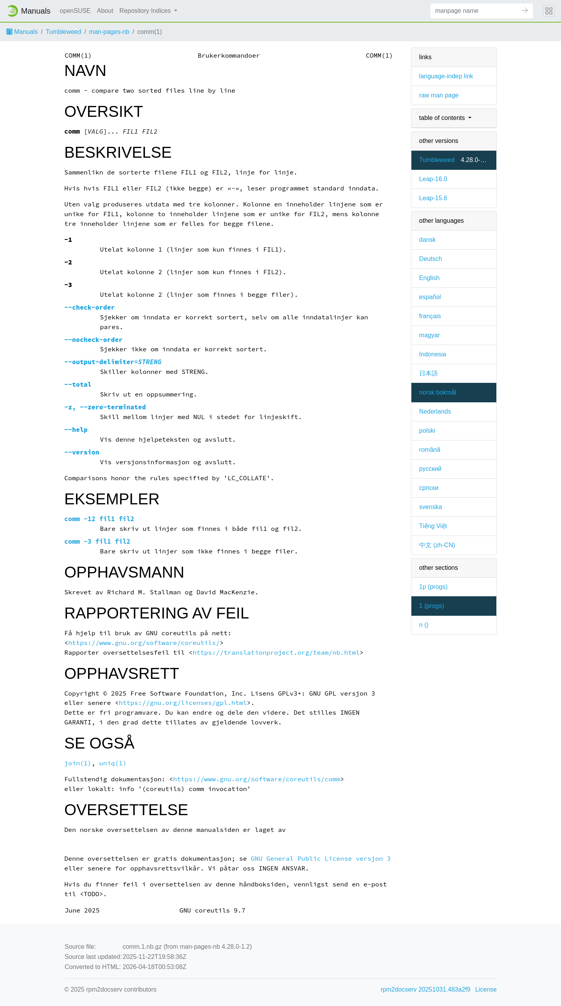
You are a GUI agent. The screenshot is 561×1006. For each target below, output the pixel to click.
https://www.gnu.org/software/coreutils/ (144, 643)
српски (429, 488)
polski (427, 430)
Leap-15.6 (433, 198)
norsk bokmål (437, 392)
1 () (431, 606)
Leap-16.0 (433, 179)
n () (424, 625)
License (486, 989)
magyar (429, 335)
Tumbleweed (63, 31)
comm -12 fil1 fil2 (99, 519)
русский (430, 468)
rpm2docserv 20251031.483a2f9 (425, 989)
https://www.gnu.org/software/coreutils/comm (256, 779)
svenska (430, 507)
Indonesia (432, 354)
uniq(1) (113, 763)
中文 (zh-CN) (437, 545)
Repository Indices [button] (146, 10)
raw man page (439, 95)
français (430, 316)
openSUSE (75, 10)
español (430, 297)
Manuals (22, 31)
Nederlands (435, 411)
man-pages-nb (109, 31)
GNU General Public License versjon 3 (321, 858)
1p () (433, 586)
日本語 (428, 373)
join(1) (78, 763)
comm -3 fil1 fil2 (97, 541)
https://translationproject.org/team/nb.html (276, 652)
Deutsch (430, 258)
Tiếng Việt (433, 526)
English (429, 278)
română (429, 449)
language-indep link (446, 76)
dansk (427, 239)
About (105, 10)
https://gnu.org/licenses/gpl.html (183, 703)
